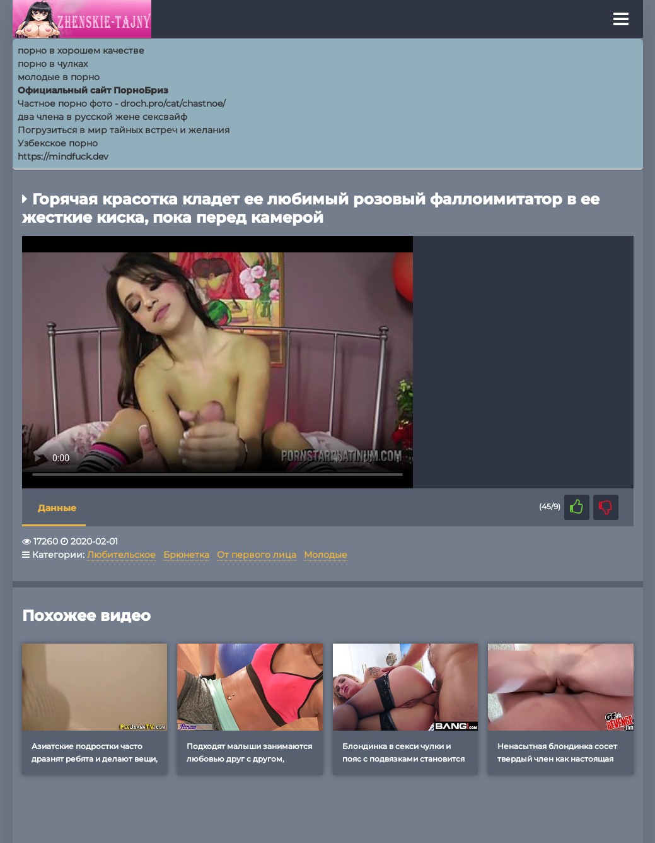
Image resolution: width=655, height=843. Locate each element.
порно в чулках (53, 63)
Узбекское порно (58, 143)
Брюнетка (186, 554)
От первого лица (256, 554)
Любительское (121, 554)
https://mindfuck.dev (63, 156)
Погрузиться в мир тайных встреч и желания (123, 130)
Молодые (325, 554)
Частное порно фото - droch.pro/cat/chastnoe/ (122, 103)
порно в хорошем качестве (81, 50)
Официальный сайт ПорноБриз (93, 90)
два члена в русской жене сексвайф (102, 116)
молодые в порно (59, 77)
